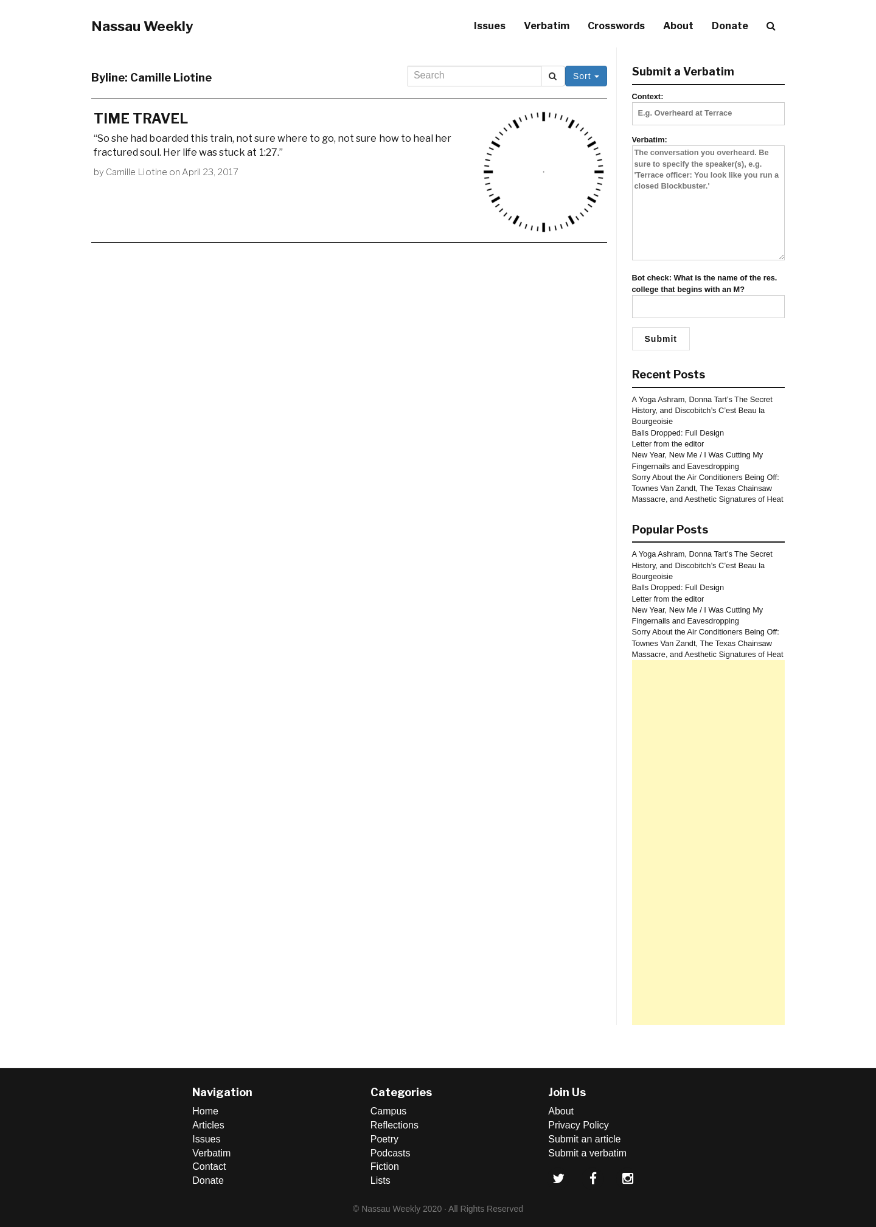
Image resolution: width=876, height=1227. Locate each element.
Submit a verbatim (587, 1153)
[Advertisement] (708, 842)
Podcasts (390, 1153)
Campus (388, 1111)
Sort (586, 76)
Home (205, 1111)
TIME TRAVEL (141, 119)
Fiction (384, 1166)
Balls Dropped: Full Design (678, 432)
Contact (209, 1166)
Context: (708, 104)
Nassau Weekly (142, 26)
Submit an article (584, 1139)
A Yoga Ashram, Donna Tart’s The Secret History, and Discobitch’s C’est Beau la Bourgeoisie (702, 410)
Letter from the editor (668, 443)
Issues (490, 26)
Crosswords (616, 26)
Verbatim (546, 26)
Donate (730, 26)
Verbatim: (708, 198)
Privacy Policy (578, 1125)
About (678, 26)
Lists (380, 1180)
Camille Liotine (136, 172)
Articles (208, 1125)
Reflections (394, 1125)
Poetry (384, 1139)
